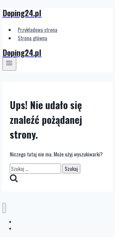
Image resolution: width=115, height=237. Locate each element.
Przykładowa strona (37, 30)
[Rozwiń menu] (9, 64)
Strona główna (32, 38)
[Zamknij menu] (4, 208)
